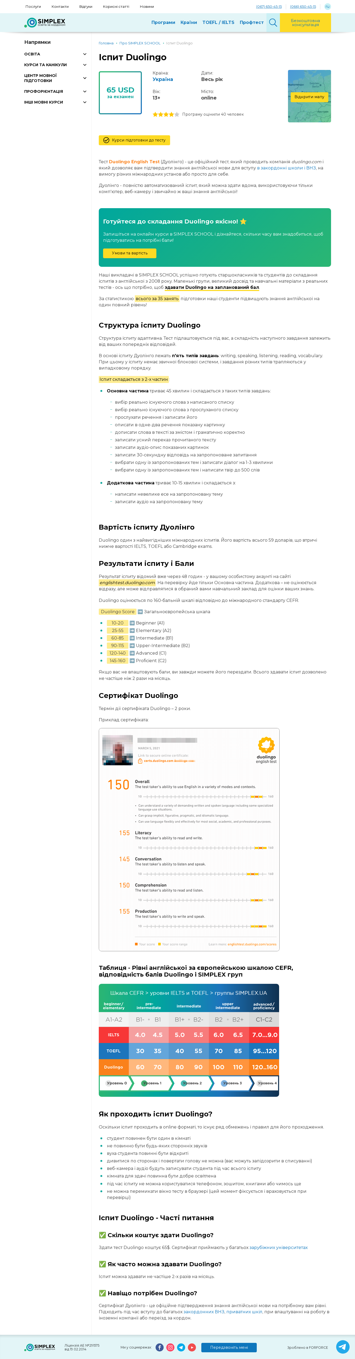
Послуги (33, 6)
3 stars (166, 115)
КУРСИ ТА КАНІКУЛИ (45, 64)
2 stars (160, 115)
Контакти (60, 6)
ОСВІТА (32, 54)
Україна (163, 79)
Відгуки (85, 6)
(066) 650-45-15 (303, 6)
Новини (147, 6)
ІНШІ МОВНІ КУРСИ (43, 102)
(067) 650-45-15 (269, 6)
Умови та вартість (129, 253)
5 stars (177, 115)
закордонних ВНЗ (204, 1311)
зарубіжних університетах (278, 1247)
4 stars (171, 115)
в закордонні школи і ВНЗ (286, 168)
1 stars (155, 115)
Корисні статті (116, 6)
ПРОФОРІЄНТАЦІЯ (43, 91)
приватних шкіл (244, 1311)
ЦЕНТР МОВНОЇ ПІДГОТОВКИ (40, 78)
